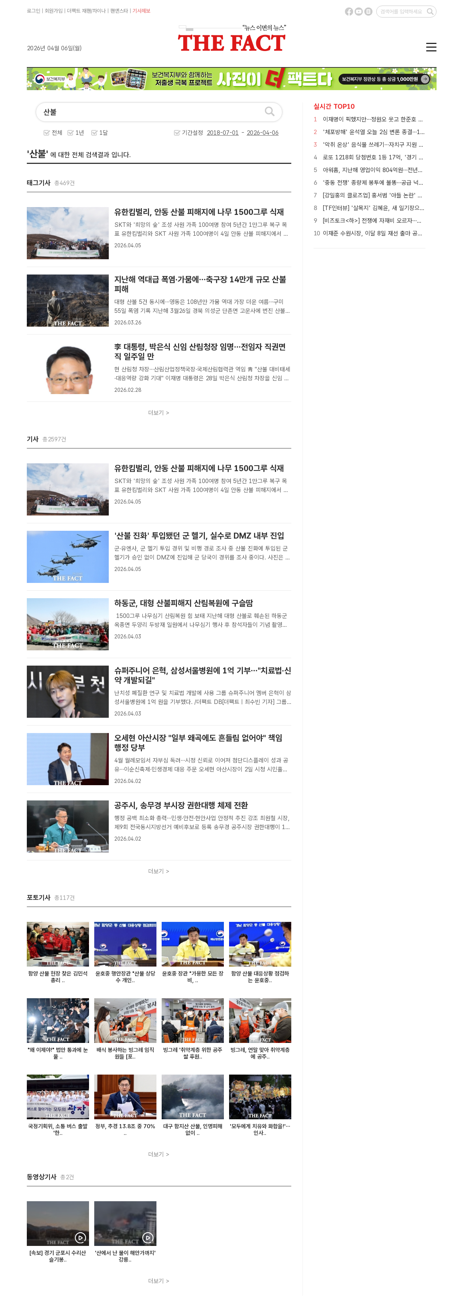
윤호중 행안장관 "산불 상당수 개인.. (125, 977)
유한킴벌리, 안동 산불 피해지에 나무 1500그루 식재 (199, 212)
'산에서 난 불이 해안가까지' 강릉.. (125, 1256)
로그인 (33, 11)
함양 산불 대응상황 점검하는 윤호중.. (260, 977)
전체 (57, 132)
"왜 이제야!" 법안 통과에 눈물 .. (58, 1053)
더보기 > (158, 412)
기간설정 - (230, 132)
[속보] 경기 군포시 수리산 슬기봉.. (57, 1256)
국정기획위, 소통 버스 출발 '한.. (58, 1129)
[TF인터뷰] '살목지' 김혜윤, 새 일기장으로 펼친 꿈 (383, 208)
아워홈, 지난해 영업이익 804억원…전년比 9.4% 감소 (387, 170)
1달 (103, 132)
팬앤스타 (119, 11)
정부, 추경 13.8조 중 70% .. (125, 1129)
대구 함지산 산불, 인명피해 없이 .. (192, 1129)
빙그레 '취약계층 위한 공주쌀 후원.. (192, 1053)
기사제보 (141, 11)
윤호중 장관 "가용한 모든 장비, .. (192, 977)
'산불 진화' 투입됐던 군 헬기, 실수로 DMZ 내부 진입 (199, 535)
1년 (80, 132)
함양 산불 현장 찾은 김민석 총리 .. (58, 977)
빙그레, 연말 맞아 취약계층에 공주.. (260, 1053)
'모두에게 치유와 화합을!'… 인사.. (260, 1129)
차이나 (99, 11)
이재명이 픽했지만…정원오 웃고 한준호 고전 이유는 (384, 119)
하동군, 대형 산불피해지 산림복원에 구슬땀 (183, 603)
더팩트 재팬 (79, 11)
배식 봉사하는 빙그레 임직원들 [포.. (125, 1053)
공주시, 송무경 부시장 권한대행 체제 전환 (181, 805)
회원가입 (54, 11)
